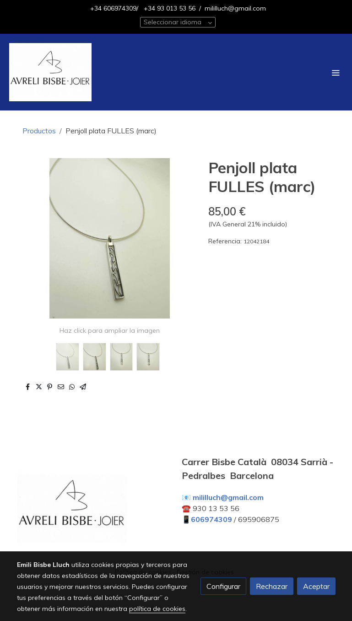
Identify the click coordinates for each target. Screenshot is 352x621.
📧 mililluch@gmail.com (223, 497)
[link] (50, 72)
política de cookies (157, 609)
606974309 (211, 519)
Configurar (223, 586)
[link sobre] (94, 510)
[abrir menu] (335, 72)
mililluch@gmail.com (235, 8)
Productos (39, 130)
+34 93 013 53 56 (168, 8)
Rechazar (271, 586)
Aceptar (316, 586)
